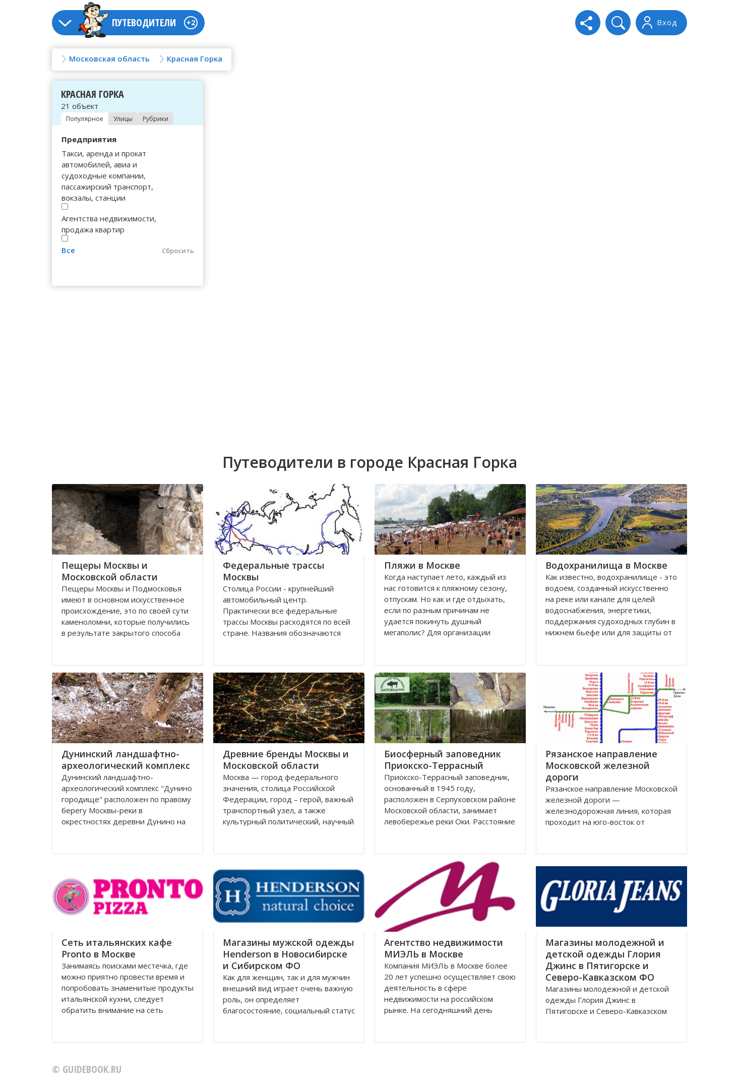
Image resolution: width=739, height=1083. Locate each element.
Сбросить (178, 251)
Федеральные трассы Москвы (273, 571)
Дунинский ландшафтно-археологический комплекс (125, 759)
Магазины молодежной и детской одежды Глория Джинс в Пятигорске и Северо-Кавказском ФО (604, 959)
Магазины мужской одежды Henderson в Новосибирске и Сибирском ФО (288, 954)
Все (68, 250)
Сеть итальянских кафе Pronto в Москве (116, 948)
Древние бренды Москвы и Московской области (286, 759)
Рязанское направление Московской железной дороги (601, 765)
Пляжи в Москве (422, 565)
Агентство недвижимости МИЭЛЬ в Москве (443, 948)
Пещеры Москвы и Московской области (109, 571)
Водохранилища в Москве (606, 565)
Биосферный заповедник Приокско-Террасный (442, 759)
